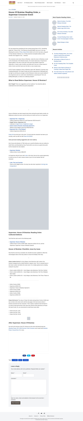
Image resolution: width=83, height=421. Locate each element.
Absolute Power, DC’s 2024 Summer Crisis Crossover (22, 328)
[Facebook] (38, 413)
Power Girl (11, 134)
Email (25, 373)
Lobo (26, 155)
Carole (11, 17)
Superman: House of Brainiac (17, 241)
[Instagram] (44, 413)
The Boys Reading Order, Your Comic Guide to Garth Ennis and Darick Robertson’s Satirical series (63, 55)
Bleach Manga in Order (63, 42)
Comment (13, 378)
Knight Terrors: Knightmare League (24, 124)
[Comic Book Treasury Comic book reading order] (12, 3)
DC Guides (14, 9)
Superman (25, 360)
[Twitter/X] (41, 413)
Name (13, 373)
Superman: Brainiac (15, 150)
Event (20, 360)
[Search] (73, 2)
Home (10, 9)
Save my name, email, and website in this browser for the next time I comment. (27, 398)
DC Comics (14, 360)
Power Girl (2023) (28, 136)
